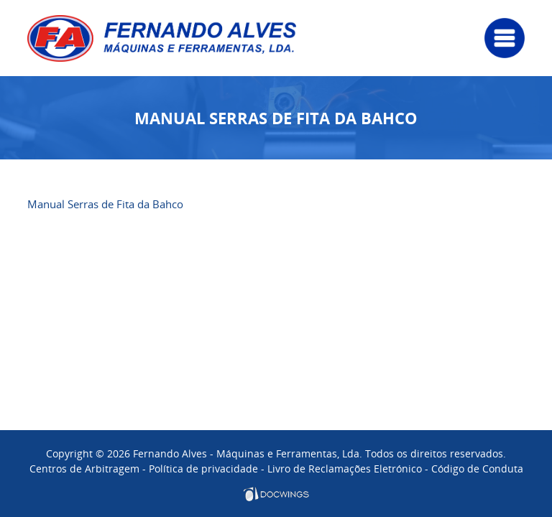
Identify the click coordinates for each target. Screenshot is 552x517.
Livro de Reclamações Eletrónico (344, 468)
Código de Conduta (477, 468)
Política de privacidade (203, 468)
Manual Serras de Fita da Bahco (105, 204)
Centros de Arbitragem (84, 468)
